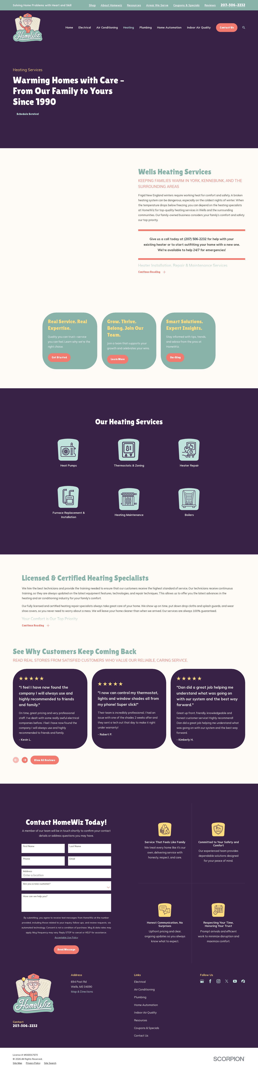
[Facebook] (210, 981)
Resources (134, 5)
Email (77, 858)
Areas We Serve (157, 5)
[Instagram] (218, 981)
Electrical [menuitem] (84, 27)
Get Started (64, 357)
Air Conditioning (144, 989)
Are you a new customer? (42, 883)
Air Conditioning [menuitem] (107, 27)
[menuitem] (17, 1063)
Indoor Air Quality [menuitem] (199, 27)
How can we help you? (40, 896)
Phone (31, 858)
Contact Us (141, 1035)
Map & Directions (82, 991)
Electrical (140, 981)
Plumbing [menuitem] (146, 27)
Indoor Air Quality (145, 1012)
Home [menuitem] (69, 27)
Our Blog (180, 357)
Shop (92, 5)
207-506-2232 (233, 5)
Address (33, 871)
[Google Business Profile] (202, 981)
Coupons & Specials (186, 5)
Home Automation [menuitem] (169, 27)
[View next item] (25, 760)
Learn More (123, 359)
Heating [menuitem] (128, 27)
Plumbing (140, 997)
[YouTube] (235, 981)
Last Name (80, 846)
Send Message (72, 949)
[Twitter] (227, 981)
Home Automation (146, 1005)
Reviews (210, 5)
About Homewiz (111, 5)
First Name (34, 846)
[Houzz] (243, 981)
